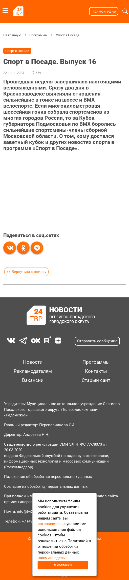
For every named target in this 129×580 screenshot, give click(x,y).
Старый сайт (96, 380)
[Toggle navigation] (5, 10)
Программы (38, 35)
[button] (125, 11)
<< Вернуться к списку (26, 271)
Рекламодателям (33, 371)
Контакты (96, 371)
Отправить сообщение (97, 341)
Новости (32, 362)
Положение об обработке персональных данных (48, 476)
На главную (12, 35)
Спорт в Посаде (67, 35)
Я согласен (63, 565)
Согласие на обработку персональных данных (46, 486)
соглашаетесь (50, 524)
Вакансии (33, 380)
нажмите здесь (51, 558)
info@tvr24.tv (28, 511)
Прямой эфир (104, 11)
